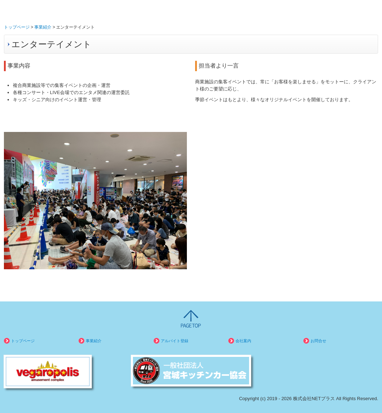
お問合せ (318, 341)
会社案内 (243, 341)
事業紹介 (93, 341)
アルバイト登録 (174, 341)
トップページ (23, 341)
